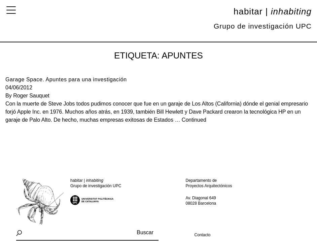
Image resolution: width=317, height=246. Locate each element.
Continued (194, 120)
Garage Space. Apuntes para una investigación (66, 79)
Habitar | (273, 11)
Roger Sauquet (31, 95)
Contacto (202, 235)
